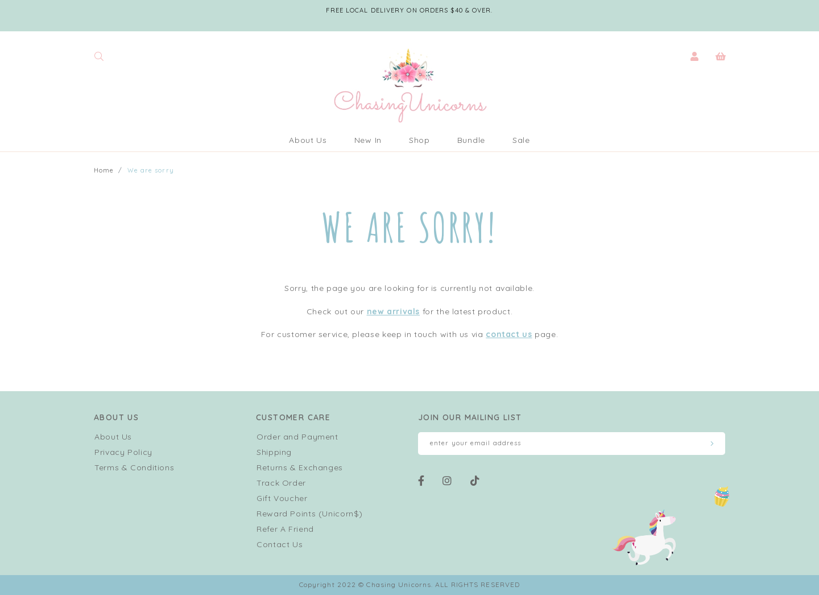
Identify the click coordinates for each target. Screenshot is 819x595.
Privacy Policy (123, 452)
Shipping (274, 452)
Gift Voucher (282, 498)
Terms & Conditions (134, 467)
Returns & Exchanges (300, 467)
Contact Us (280, 544)
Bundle (471, 140)
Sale (521, 140)
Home (104, 170)
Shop (419, 140)
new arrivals (393, 311)
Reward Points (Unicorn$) (310, 513)
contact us (509, 334)
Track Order (281, 483)
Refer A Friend (285, 529)
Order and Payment (297, 437)
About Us (308, 140)
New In (368, 140)
